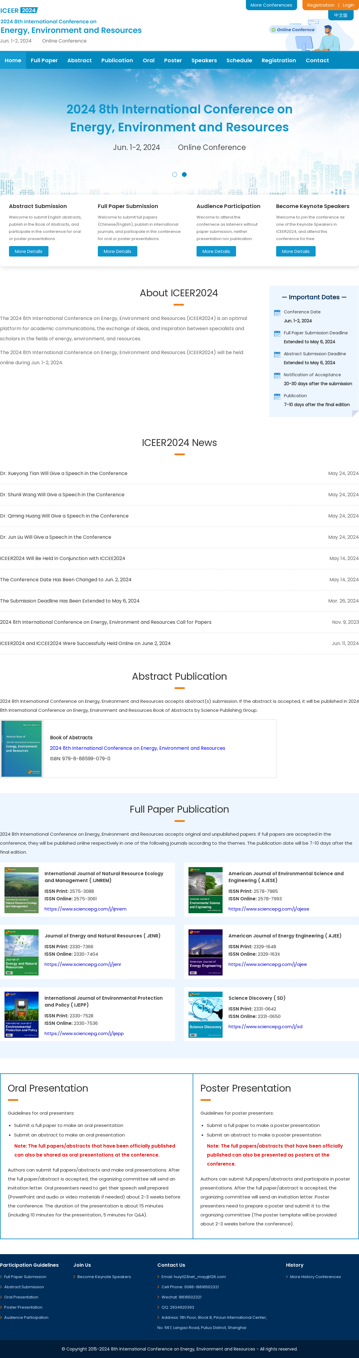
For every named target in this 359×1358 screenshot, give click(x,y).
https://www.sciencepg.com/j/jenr (83, 964)
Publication (117, 60)
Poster (173, 60)
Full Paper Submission (25, 1277)
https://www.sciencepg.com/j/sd (265, 1026)
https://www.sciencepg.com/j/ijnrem (86, 909)
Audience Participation (26, 1317)
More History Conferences (315, 1277)
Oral (149, 60)
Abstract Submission (24, 1287)
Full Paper (44, 60)
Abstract (79, 60)
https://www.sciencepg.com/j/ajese (269, 909)
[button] (174, 174)
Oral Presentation (21, 1297)
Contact (317, 60)
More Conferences (271, 5)
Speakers (204, 60)
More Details (28, 251)
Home (13, 60)
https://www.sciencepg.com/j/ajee (268, 964)
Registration (320, 5)
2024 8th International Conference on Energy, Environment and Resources (137, 748)
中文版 (341, 15)
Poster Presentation (23, 1307)
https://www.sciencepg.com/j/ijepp (84, 1033)
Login (348, 5)
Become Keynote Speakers (104, 1277)
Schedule (239, 60)
